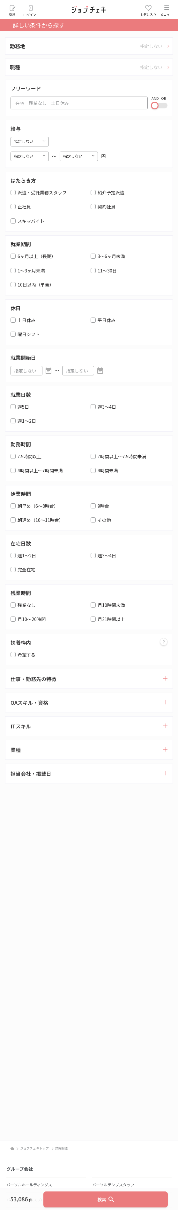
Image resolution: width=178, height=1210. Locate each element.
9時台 (103, 506)
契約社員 (106, 206)
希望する (26, 654)
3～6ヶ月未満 (111, 256)
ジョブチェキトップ (34, 1148)
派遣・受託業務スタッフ (42, 192)
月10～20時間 (32, 619)
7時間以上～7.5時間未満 (122, 456)
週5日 (23, 407)
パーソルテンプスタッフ (113, 1184)
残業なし (26, 605)
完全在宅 (26, 569)
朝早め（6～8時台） (38, 506)
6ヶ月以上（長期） (37, 256)
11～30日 (107, 270)
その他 (104, 520)
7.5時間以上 (29, 456)
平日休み (106, 320)
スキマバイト (31, 221)
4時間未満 (108, 470)
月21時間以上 (111, 619)
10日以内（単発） (36, 284)
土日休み (26, 320)
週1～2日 (27, 421)
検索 (106, 1199)
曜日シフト (29, 334)
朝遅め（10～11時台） (40, 520)
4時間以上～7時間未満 (40, 470)
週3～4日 (107, 407)
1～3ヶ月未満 (31, 270)
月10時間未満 (111, 605)
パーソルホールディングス (29, 1184)
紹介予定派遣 (111, 192)
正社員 (24, 206)
